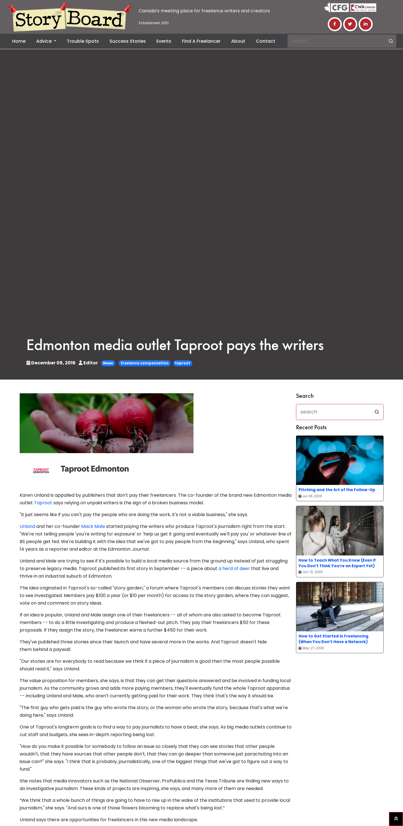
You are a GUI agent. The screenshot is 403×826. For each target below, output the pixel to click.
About (238, 41)
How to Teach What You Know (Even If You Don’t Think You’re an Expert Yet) (337, 563)
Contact (265, 41)
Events (163, 41)
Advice (44, 41)
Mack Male (93, 526)
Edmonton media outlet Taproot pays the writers (175, 346)
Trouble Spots (83, 41)
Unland (27, 526)
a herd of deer (234, 568)
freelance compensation (145, 363)
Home (19, 41)
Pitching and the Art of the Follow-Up (337, 490)
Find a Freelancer (201, 41)
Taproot (43, 503)
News (108, 363)
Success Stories (128, 41)
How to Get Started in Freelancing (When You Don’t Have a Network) (333, 639)
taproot (182, 363)
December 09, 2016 (51, 363)
